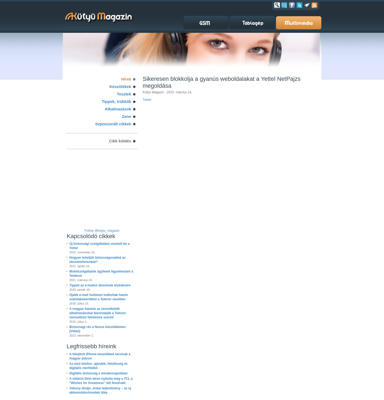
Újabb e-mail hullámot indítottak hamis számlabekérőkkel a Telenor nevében (98, 297)
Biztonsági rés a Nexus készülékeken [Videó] (97, 329)
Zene (126, 116)
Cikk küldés (120, 141)
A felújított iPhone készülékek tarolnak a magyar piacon (99, 356)
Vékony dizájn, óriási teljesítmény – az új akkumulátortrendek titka (100, 390)
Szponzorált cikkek (113, 124)
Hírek (126, 79)
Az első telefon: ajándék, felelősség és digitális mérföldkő (98, 366)
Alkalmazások (118, 109)
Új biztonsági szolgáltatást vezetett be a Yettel (99, 246)
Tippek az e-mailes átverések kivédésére (100, 285)
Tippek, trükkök (116, 101)
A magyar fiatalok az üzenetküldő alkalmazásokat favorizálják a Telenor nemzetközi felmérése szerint (97, 313)
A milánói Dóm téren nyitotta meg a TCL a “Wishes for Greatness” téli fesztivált (101, 381)
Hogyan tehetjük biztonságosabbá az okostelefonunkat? (97, 260)
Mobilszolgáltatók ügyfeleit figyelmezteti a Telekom (101, 274)
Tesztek (124, 94)
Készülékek (120, 86)
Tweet (147, 100)
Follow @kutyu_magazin (102, 231)
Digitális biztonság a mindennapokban (98, 373)
